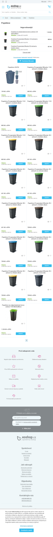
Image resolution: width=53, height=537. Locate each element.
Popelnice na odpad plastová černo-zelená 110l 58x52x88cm (13, 306)
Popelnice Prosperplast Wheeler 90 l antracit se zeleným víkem (39, 170)
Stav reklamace (26, 488)
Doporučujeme (17, 57)
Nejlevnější (24, 57)
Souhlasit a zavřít (26, 530)
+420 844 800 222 (26, 498)
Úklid (24, 18)
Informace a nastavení (26, 526)
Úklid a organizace (15, 18)
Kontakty (26, 457)
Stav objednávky (26, 486)
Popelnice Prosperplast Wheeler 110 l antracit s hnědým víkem (39, 68)
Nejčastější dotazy (26, 490)
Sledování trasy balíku (26, 484)
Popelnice (31, 18)
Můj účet (43, 1)
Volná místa (26, 455)
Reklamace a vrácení (26, 476)
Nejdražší (30, 57)
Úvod (6, 18)
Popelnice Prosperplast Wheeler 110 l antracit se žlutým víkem (13, 136)
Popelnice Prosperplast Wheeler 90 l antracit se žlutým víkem (13, 204)
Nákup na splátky (26, 474)
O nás (26, 451)
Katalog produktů (26, 453)
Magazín (26, 460)
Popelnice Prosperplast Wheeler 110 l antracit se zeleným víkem (39, 102)
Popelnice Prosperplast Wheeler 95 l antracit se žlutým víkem (13, 272)
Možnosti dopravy (27, 470)
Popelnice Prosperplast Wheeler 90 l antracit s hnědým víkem (39, 136)
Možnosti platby (26, 472)
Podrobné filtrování (27, 61)
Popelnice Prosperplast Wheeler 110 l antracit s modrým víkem (13, 102)
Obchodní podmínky (26, 468)
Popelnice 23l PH (13, 67)
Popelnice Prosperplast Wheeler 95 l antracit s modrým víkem (13, 238)
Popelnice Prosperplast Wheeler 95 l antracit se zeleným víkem (39, 238)
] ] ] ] (50, 1)
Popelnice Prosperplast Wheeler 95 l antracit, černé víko (39, 272)
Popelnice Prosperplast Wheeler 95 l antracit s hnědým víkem (39, 204)
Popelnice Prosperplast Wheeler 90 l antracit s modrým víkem (13, 170)
